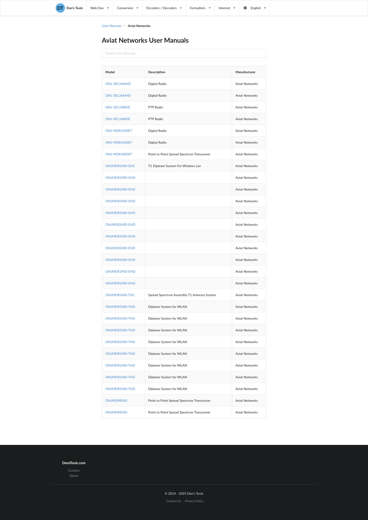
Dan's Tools (69, 8)
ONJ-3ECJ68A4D (118, 84)
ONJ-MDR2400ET (118, 131)
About (73, 476)
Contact (74, 470)
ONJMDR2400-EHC (120, 166)
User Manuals (112, 26)
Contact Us (173, 501)
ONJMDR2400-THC (120, 295)
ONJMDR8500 (116, 400)
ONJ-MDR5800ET (118, 154)
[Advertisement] (305, 98)
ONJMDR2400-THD (120, 307)
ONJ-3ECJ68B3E (117, 107)
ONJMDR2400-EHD (120, 178)
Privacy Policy (194, 501)
